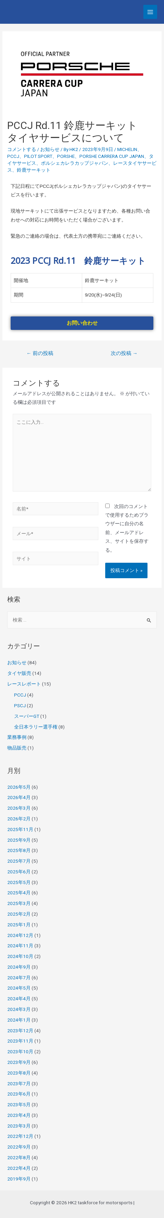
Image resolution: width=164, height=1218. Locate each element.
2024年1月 (19, 1020)
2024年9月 (19, 967)
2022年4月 (19, 1168)
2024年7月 (19, 977)
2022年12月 (20, 1136)
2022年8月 (19, 1157)
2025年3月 (19, 903)
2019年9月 (19, 1179)
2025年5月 (19, 882)
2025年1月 (19, 924)
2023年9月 (19, 1062)
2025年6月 (19, 871)
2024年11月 (20, 945)
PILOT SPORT (38, 156)
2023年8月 (19, 1073)
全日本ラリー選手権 (35, 727)
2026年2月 (19, 818)
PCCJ (13, 156)
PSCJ (20, 705)
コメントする (21, 149)
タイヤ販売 (19, 673)
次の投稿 (124, 353)
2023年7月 (19, 1083)
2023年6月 (19, 1094)
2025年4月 (19, 892)
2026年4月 (19, 797)
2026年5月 (19, 787)
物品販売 (16, 748)
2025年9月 (19, 840)
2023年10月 (20, 1051)
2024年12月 (20, 935)
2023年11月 (20, 1041)
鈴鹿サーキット (34, 170)
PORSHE (66, 156)
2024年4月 (19, 998)
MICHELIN (127, 149)
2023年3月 (19, 1126)
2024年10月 (20, 956)
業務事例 (16, 737)
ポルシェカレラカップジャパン (74, 163)
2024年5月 (19, 988)
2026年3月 (19, 808)
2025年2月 (19, 914)
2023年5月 (19, 1104)
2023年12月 (20, 1030)
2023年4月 (19, 1115)
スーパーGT (26, 716)
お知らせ (49, 149)
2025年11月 (20, 829)
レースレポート (24, 684)
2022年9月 (19, 1147)
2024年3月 (19, 1009)
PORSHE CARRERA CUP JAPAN (111, 156)
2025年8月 (19, 850)
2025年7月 (19, 861)
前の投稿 (40, 353)
